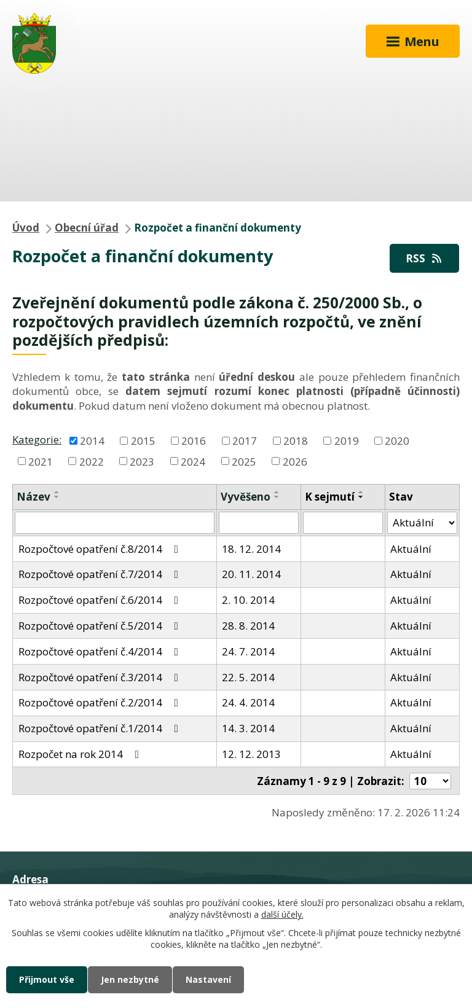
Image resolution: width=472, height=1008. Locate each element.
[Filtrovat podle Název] (114, 523)
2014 (92, 440)
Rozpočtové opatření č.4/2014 (100, 651)
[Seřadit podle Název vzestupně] (57, 492)
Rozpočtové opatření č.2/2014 (100, 702)
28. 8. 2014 (248, 626)
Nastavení (208, 979)
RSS (425, 258)
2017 (244, 440)
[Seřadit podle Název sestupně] (57, 496)
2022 (91, 461)
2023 (142, 461)
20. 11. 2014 (251, 574)
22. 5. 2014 (248, 677)
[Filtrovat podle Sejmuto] (343, 523)
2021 (40, 461)
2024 (193, 461)
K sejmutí (330, 497)
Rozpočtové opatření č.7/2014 (100, 574)
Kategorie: (36, 439)
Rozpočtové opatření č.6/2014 (100, 600)
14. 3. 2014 (248, 728)
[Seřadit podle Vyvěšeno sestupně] (277, 496)
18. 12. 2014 (251, 549)
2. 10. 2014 (248, 600)
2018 (295, 440)
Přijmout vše (46, 979)
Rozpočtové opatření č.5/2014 (100, 626)
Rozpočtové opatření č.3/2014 (100, 677)
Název (33, 497)
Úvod (25, 228)
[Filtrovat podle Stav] (422, 523)
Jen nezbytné (130, 979)
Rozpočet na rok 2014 (81, 754)
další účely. (282, 915)
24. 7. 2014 (248, 651)
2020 (397, 440)
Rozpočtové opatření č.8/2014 (100, 549)
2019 (346, 440)
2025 (244, 461)
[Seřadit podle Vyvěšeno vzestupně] (277, 492)
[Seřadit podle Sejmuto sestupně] (361, 496)
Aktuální (410, 549)
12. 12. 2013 (251, 754)
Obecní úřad (87, 228)
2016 (193, 440)
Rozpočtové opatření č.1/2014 (100, 728)
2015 (143, 440)
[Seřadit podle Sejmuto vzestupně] (361, 492)
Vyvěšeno (245, 497)
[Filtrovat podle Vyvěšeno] (259, 523)
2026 (295, 461)
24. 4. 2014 (248, 702)
